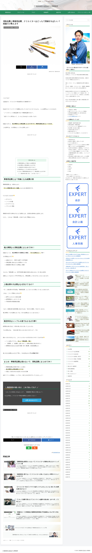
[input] (78, 20)
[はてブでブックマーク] (41, 67)
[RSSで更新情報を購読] (33, 447)
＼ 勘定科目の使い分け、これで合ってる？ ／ (30, 173)
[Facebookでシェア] (31, 67)
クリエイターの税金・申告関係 (10, 409)
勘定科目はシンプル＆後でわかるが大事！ (28, 169)
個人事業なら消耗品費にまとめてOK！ (27, 165)
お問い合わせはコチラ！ (31, 400)
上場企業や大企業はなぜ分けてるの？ (27, 167)
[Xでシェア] (22, 67)
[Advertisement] (32, 85)
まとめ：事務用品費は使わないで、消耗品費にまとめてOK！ (32, 171)
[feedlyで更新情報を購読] (30, 447)
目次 (30, 160)
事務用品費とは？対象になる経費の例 (27, 163)
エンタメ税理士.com (72, 116)
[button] (88, 20)
